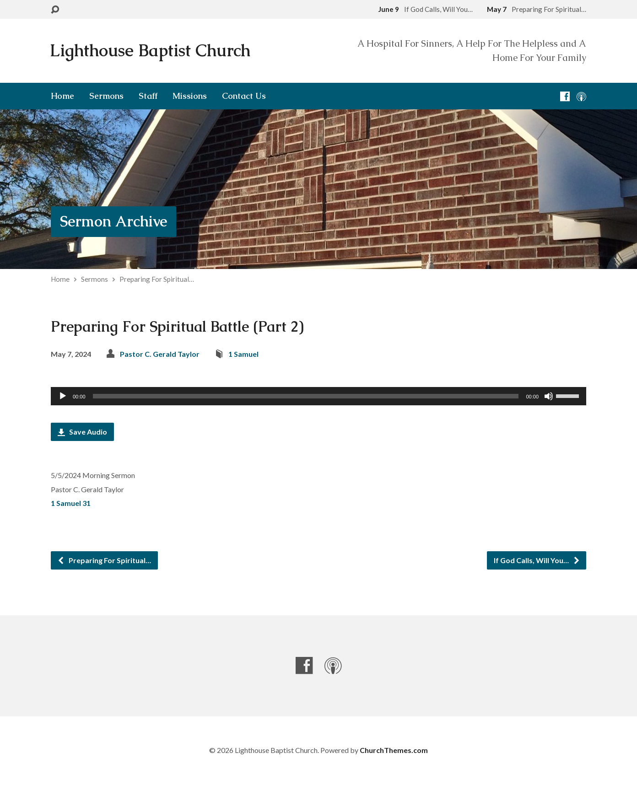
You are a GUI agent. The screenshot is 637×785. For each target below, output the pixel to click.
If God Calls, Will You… (537, 560)
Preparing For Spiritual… (156, 279)
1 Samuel (243, 353)
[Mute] (548, 396)
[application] (318, 396)
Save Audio (82, 431)
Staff (148, 96)
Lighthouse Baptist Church (150, 50)
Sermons (106, 96)
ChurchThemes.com (394, 750)
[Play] (62, 396)
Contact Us (244, 96)
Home (62, 96)
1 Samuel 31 (71, 503)
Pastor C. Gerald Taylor (160, 353)
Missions (190, 96)
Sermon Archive (113, 221)
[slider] (306, 396)
